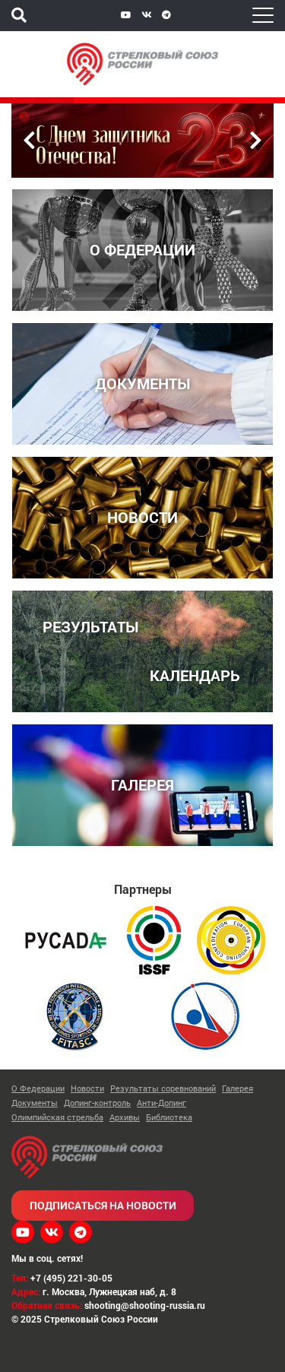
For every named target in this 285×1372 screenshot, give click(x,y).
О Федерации (38, 1088)
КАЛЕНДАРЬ (195, 674)
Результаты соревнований (163, 1088)
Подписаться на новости (103, 1205)
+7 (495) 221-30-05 (71, 1278)
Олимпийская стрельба (57, 1117)
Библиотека (169, 1117)
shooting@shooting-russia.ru (144, 1305)
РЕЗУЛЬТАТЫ (90, 626)
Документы (34, 1102)
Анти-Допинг (161, 1102)
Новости (87, 1088)
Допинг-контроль (97, 1102)
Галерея (237, 1088)
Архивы (124, 1117)
